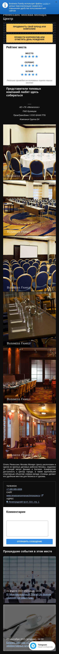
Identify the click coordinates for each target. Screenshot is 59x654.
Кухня (29, 71)
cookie (46, 3)
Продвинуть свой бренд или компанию (29, 28)
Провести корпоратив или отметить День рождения (29, 38)
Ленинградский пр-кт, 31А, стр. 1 (23, 502)
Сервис (29, 62)
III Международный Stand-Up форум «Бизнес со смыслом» (28, 596)
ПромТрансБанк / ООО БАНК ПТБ (29, 115)
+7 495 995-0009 (14, 489)
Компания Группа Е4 (29, 119)
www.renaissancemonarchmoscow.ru (23, 495)
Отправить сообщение (29, 541)
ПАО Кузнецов (29, 111)
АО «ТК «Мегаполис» (29, 107)
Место (29, 53)
